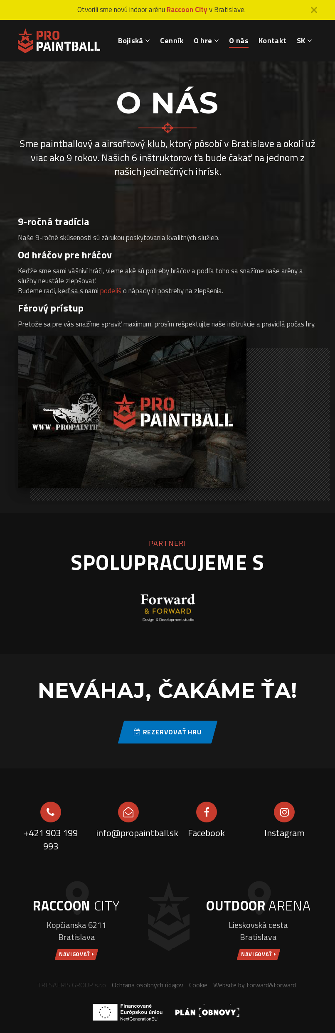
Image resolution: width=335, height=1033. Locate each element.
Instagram (284, 833)
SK (304, 40)
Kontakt (273, 40)
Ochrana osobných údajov (147, 985)
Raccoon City (187, 9)
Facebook (206, 833)
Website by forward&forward (254, 985)
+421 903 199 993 (51, 840)
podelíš (110, 290)
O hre (206, 40)
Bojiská (134, 40)
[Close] (314, 10)
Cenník (171, 40)
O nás (239, 40)
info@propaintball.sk (129, 833)
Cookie (198, 985)
